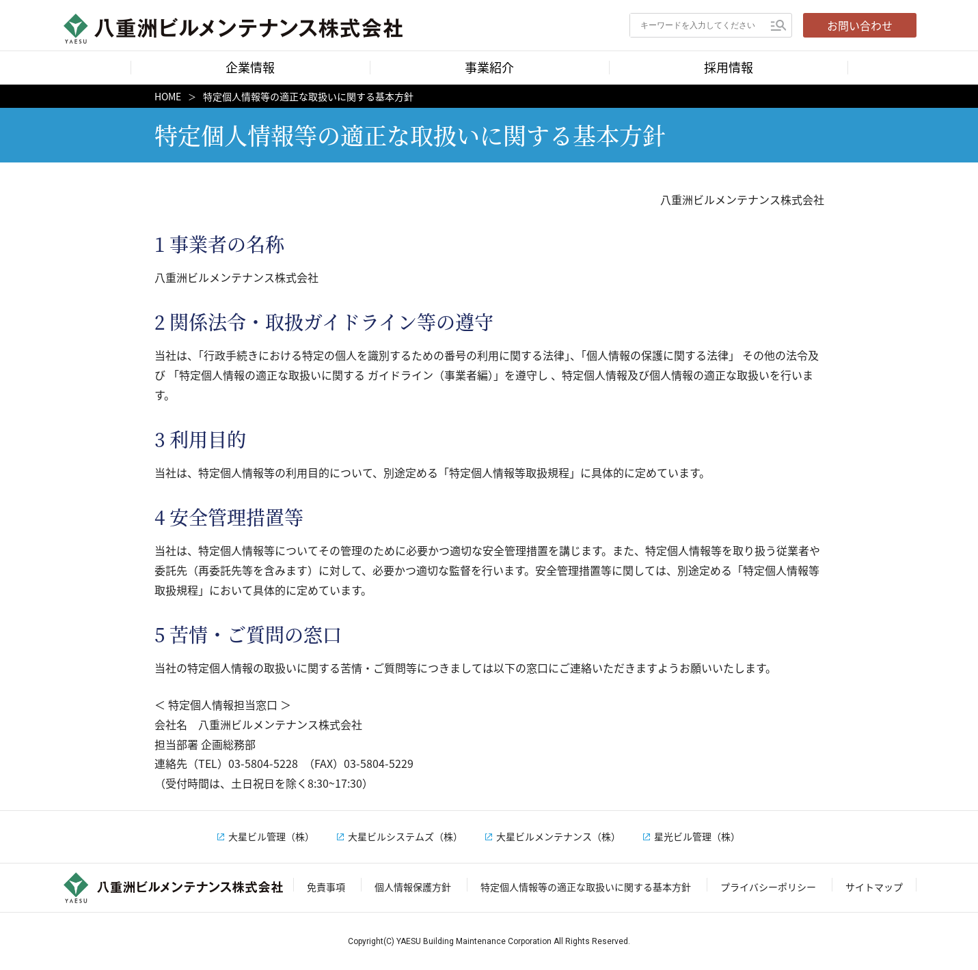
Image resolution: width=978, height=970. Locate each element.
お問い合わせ (860, 25)
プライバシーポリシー (768, 887)
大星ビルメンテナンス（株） (558, 836)
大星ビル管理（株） (271, 836)
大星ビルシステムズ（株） (405, 836)
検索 (778, 25)
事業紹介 (489, 67)
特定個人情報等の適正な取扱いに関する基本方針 (585, 887)
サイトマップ (874, 887)
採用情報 (728, 67)
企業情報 (250, 67)
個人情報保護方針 (413, 887)
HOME (167, 96)
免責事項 (326, 887)
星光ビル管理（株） (697, 836)
